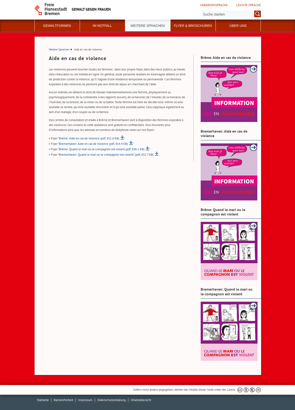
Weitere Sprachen (60, 49)
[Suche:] (231, 14)
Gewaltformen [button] (57, 26)
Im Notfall (102, 26)
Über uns (237, 26)
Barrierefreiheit (63, 400)
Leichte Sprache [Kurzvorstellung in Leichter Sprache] (248, 5)
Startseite (43, 400)
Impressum (85, 400)
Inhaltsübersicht (141, 400)
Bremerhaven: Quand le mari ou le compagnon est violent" (106, 155)
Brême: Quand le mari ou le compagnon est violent (102, 149)
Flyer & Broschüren (193, 26)
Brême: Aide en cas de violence (89, 138)
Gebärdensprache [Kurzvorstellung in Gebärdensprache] (214, 5)
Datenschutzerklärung (111, 400)
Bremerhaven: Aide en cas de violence (93, 144)
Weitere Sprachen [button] (147, 26)
